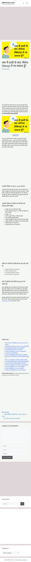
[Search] (22, 503)
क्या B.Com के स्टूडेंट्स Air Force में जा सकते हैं (15, 370)
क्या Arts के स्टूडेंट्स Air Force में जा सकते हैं (14, 366)
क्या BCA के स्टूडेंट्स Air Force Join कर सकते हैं (15, 351)
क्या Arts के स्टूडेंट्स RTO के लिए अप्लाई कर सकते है (16, 359)
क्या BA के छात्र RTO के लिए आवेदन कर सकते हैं (15, 363)
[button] (23, 3)
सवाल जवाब (6, 412)
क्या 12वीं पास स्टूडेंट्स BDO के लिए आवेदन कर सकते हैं (17, 361)
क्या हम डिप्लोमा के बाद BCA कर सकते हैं (13, 349)
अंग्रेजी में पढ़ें (15, 135)
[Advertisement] (15, 23)
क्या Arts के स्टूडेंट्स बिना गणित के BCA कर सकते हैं (16, 354)
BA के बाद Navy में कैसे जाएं (11, 353)
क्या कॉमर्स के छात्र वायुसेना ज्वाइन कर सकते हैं (14, 348)
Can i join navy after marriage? (12, 418)
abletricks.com (6, 301)
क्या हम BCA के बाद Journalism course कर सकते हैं (17, 346)
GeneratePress (23, 560)
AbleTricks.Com (8, 2)
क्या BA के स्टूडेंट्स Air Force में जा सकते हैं (14, 368)
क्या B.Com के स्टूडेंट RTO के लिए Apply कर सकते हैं (16, 365)
